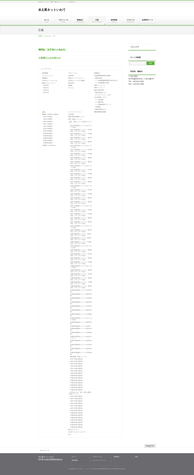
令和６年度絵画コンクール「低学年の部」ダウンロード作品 (81, 198)
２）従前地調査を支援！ (102, 82)
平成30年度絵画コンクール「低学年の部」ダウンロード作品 (81, 270)
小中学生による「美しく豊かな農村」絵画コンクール (80, 393)
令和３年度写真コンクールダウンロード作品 (81, 126)
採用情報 (45, 73)
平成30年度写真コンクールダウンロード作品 (81, 266)
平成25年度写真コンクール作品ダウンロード (81, 337)
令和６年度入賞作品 (76, 366)
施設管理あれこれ (100, 92)
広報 (43, 112)
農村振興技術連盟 (100, 112)
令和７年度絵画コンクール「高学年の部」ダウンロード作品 (81, 222)
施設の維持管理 (99, 90)
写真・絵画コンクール (75, 119)
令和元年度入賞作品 (76, 373)
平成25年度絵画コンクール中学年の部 (81, 345)
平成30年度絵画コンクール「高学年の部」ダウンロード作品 (81, 278)
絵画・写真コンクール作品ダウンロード (80, 122)
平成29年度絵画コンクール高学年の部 (81, 294)
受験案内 (45, 78)
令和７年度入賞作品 (76, 368)
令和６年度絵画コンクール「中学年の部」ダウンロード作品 (81, 190)
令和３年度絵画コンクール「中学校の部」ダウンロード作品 (81, 134)
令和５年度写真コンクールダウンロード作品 (81, 166)
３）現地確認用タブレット (103, 104)
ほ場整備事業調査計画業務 (102, 75)
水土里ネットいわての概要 (76, 80)
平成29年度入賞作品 (76, 378)
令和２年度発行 (48, 128)
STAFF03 (46, 90)
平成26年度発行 (48, 143)
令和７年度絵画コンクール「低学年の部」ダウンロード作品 (81, 218)
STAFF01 (46, 85)
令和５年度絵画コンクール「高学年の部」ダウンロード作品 (81, 182)
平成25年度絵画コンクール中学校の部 (81, 353)
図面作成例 (98, 78)
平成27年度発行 (48, 140)
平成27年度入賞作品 (76, 382)
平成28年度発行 (48, 138)
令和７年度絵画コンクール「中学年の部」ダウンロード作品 (81, 210)
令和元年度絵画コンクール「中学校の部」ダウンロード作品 (81, 262)
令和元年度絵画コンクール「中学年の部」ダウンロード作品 (81, 254)
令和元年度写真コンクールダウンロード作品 (81, 246)
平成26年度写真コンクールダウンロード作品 (81, 318)
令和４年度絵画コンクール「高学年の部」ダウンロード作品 (81, 162)
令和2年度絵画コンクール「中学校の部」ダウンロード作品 (80, 242)
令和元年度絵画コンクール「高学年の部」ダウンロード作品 (81, 258)
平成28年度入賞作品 (76, 380)
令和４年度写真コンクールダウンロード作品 (81, 146)
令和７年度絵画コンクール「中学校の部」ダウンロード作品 (81, 214)
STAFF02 (46, 88)
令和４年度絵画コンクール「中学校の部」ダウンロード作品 (81, 154)
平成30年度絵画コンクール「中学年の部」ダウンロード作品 (81, 274)
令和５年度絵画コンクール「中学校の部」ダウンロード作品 (81, 174)
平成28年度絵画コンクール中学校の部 (81, 314)
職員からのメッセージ (49, 83)
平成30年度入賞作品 (76, 375)
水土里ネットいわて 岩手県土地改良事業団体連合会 (94, 469)
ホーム (74, 457)
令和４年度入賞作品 (76, 361)
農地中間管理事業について (76, 116)
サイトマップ (44, 450)
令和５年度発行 (48, 119)
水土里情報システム (100, 97)
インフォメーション (75, 112)
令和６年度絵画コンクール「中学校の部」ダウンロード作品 (81, 194)
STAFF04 (46, 92)
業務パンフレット (99, 85)
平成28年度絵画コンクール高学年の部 (81, 310)
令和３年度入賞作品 (76, 359)
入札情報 (71, 114)
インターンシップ (47, 75)
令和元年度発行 (48, 131)
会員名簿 (71, 75)
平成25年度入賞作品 (76, 387)
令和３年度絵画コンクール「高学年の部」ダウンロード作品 (81, 142)
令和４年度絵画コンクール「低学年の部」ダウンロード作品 (81, 158)
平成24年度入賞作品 (76, 390)
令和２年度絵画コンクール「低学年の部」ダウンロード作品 (81, 230)
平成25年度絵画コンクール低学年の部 (81, 341)
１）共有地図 (99, 99)
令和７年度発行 (48, 124)
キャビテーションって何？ (103, 95)
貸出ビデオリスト (73, 429)
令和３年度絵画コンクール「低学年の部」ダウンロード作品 (81, 138)
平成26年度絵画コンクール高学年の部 (81, 329)
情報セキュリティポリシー (76, 78)
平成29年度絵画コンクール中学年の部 (81, 290)
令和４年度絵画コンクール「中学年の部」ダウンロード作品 (81, 150)
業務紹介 (97, 73)
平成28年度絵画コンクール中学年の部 (81, 306)
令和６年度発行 (48, 121)
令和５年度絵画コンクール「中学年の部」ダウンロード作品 (81, 170)
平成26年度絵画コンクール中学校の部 (81, 333)
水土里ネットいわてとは (49, 80)
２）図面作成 (99, 102)
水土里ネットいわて (52, 9)
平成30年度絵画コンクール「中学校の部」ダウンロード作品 (81, 282)
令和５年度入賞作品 (76, 363)
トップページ (46, 69)
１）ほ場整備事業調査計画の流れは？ (106, 80)
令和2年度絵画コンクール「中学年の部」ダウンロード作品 (80, 234)
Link (69, 434)
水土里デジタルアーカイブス (77, 432)
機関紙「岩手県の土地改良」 (52, 49)
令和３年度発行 (48, 126)
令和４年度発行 (48, 116)
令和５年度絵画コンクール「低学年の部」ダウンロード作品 (81, 178)
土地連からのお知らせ (49, 58)
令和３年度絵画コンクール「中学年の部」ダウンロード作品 (81, 130)
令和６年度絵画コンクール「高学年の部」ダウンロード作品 (81, 202)
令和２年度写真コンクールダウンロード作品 (81, 226)
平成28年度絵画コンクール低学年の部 (81, 302)
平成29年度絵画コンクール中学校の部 (81, 298)
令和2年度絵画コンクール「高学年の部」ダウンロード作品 (80, 238)
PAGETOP (150, 446)
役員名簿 (71, 83)
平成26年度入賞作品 (76, 385)
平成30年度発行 (48, 133)
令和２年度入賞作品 (76, 371)
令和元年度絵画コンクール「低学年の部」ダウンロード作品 (81, 250)
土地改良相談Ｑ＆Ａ (100, 109)
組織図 (70, 85)
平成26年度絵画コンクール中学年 (80, 326)
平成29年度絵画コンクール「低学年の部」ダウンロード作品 (81, 286)
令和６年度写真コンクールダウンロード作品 (81, 186)
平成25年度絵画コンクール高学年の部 (81, 349)
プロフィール (72, 73)
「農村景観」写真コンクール (78, 356)
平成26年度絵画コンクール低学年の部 (81, 323)
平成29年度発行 (48, 135)
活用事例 (98, 107)
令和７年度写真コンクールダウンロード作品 (81, 206)
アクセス (71, 88)
